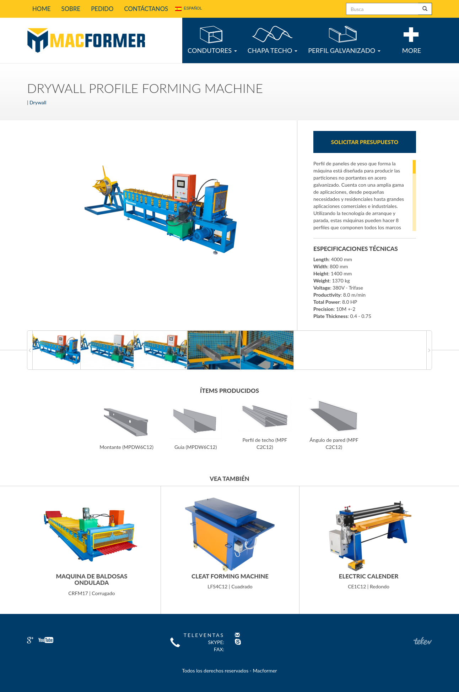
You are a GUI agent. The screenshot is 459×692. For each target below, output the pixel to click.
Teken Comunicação (423, 641)
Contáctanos (146, 8)
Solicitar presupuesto (364, 142)
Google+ (30, 640)
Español (188, 8)
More (411, 40)
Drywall (37, 102)
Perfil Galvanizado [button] (344, 40)
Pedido (102, 8)
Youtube (45, 640)
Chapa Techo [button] (272, 40)
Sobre (71, 8)
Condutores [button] (212, 40)
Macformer (86, 40)
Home (41, 8)
